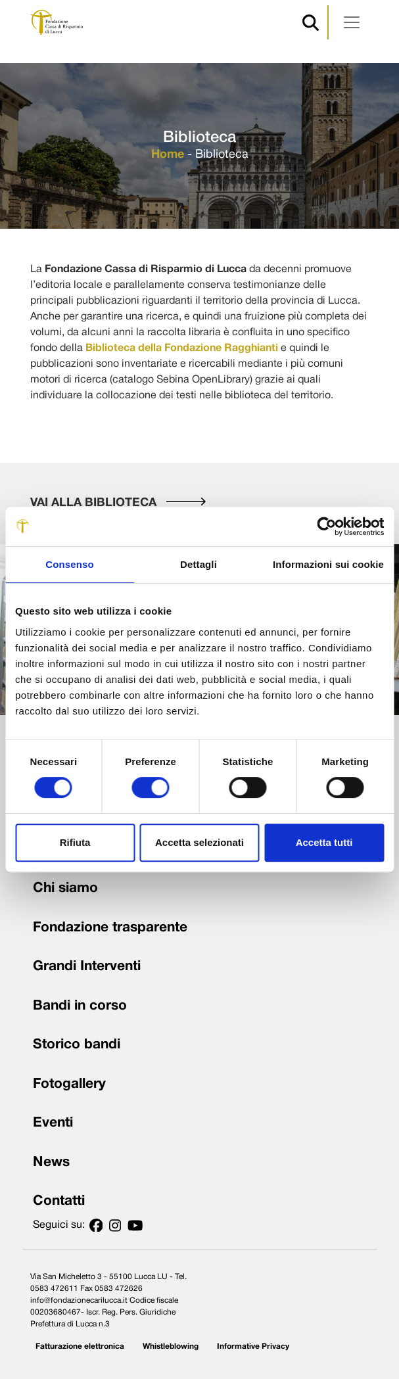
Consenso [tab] (69, 564)
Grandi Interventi (87, 966)
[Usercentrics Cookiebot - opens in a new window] (326, 526)
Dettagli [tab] (198, 564)
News (51, 1162)
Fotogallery (69, 1084)
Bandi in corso (80, 1006)
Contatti (59, 1201)
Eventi (53, 1123)
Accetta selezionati (199, 842)
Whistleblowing (171, 1346)
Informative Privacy (253, 1346)
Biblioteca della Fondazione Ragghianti (181, 348)
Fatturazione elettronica (79, 1346)
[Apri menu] (351, 22)
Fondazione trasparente (110, 928)
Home (167, 154)
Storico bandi (76, 1045)
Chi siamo (65, 888)
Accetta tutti (324, 842)
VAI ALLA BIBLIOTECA (118, 503)
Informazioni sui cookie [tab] (328, 564)
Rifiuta (75, 842)
